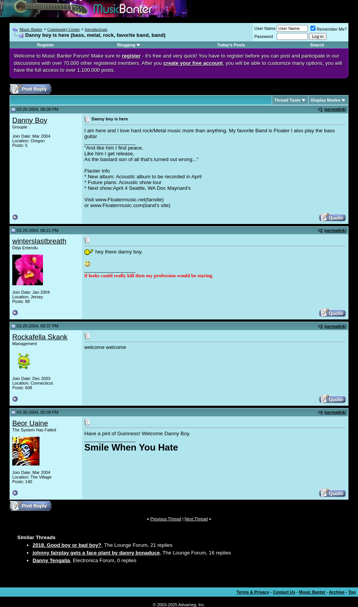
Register (45, 45)
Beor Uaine (30, 423)
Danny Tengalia (51, 560)
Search (317, 45)
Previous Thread (165, 519)
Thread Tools (287, 100)
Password (264, 36)
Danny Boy (29, 120)
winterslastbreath (39, 241)
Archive (337, 592)
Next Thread (196, 519)
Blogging (126, 45)
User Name (265, 28)
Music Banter (31, 29)
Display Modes (325, 100)
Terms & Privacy (252, 592)
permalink (335, 109)
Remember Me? (328, 29)
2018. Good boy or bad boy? (67, 545)
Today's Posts (231, 45)
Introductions (96, 29)
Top (352, 592)
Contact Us (284, 592)
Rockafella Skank (39, 337)
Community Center (63, 29)
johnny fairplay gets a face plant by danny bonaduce (96, 553)
